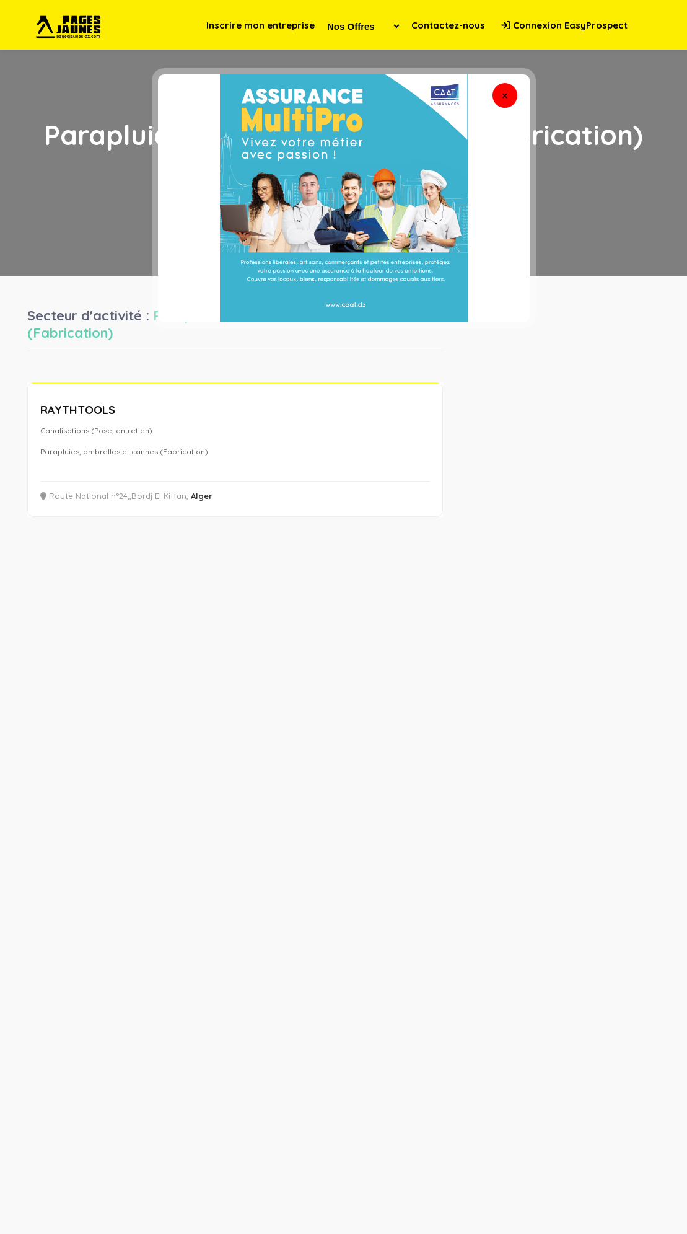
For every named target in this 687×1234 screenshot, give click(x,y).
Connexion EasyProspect (564, 25)
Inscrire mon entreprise (260, 25)
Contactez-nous (448, 25)
